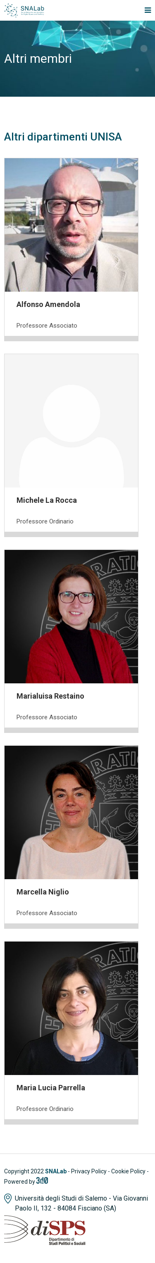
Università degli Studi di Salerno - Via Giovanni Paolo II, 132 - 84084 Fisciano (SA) (81, 1203)
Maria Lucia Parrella (51, 1087)
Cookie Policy (128, 1171)
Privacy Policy (89, 1171)
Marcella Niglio (43, 891)
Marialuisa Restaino (50, 696)
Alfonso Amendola (48, 304)
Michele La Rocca (47, 500)
